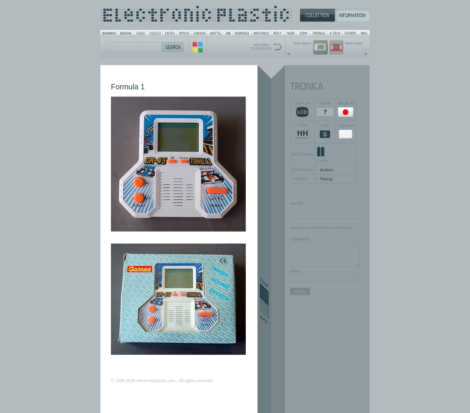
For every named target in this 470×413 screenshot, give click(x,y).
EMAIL (296, 271)
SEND (300, 291)
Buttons (326, 170)
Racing (326, 179)
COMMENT (300, 239)
